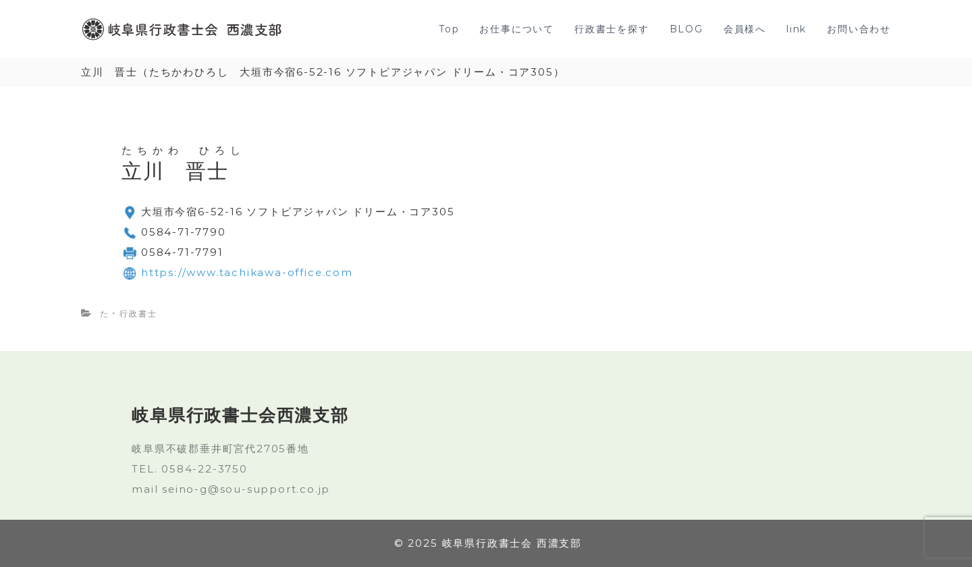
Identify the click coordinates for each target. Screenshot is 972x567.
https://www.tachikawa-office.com (247, 272)
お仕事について (516, 29)
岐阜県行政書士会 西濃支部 (512, 543)
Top (449, 29)
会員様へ (745, 29)
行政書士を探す (611, 29)
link (796, 29)
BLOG (686, 29)
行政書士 (138, 313)
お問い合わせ (859, 29)
